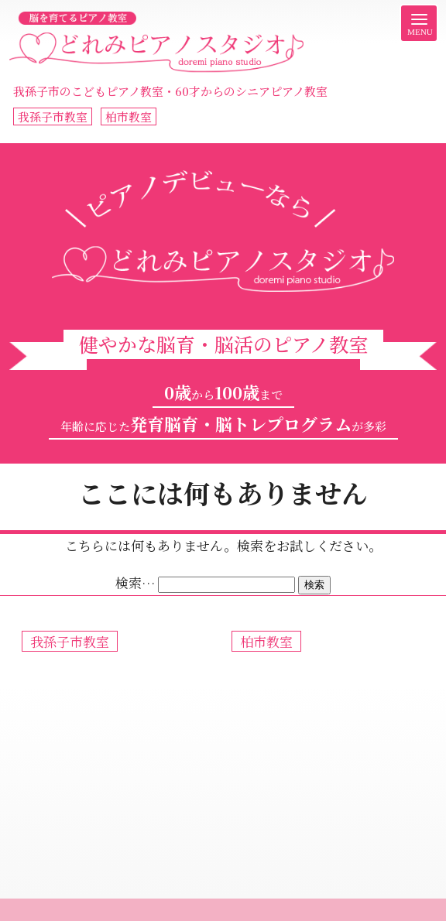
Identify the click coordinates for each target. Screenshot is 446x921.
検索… (135, 582)
